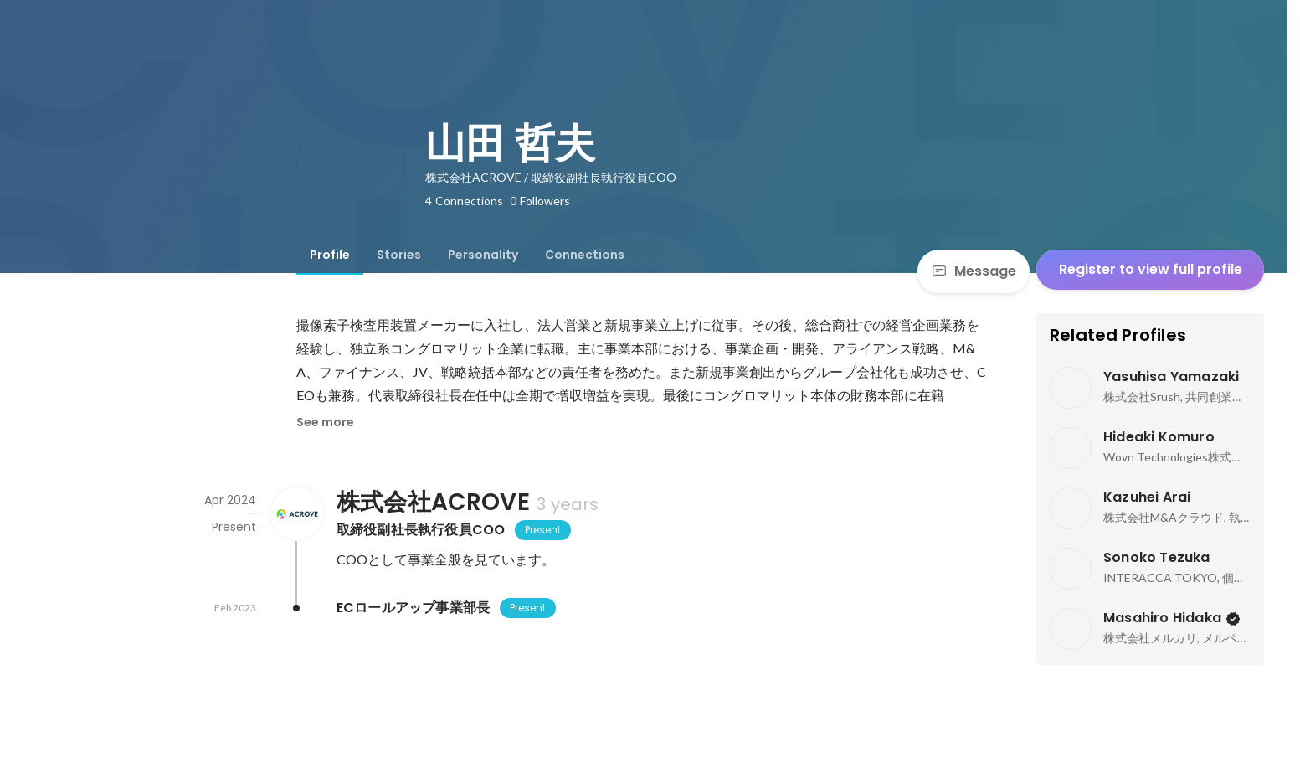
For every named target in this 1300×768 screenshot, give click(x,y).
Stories (399, 254)
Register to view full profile (1150, 269)
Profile (330, 254)
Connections (584, 254)
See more (325, 422)
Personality (483, 254)
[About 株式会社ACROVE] (296, 513)
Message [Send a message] (973, 271)
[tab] (329, 255)
